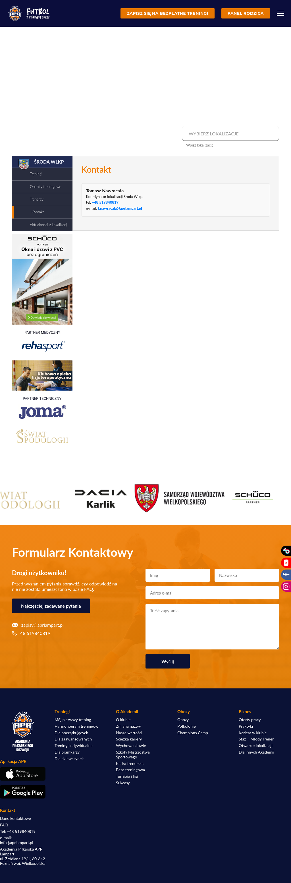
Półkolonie (186, 726)
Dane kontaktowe (15, 818)
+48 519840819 (105, 202)
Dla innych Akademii (256, 752)
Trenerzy (36, 199)
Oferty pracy (250, 719)
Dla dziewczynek (69, 758)
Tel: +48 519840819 (18, 831)
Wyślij (167, 661)
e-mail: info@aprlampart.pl (16, 840)
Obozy (183, 719)
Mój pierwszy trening (73, 719)
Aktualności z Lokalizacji (49, 224)
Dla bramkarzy (67, 752)
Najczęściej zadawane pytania (51, 605)
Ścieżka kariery (129, 739)
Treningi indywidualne (74, 745)
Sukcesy (123, 783)
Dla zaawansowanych (73, 739)
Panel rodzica (246, 13)
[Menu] (280, 13)
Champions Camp (192, 733)
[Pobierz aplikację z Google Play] (22, 792)
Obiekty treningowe (45, 186)
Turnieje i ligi (127, 776)
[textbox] (229, 134)
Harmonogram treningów (76, 726)
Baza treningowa (130, 770)
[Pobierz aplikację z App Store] (22, 774)
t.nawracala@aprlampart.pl (120, 208)
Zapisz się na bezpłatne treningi (167, 13)
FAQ (4, 825)
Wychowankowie (131, 745)
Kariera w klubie (253, 733)
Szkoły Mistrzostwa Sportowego (133, 754)
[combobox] (229, 134)
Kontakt (38, 212)
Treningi (36, 174)
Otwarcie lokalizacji (256, 745)
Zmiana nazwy (128, 726)
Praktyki (246, 726)
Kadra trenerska (130, 763)
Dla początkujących (71, 733)
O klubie (123, 719)
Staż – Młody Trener (256, 739)
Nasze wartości (129, 733)
